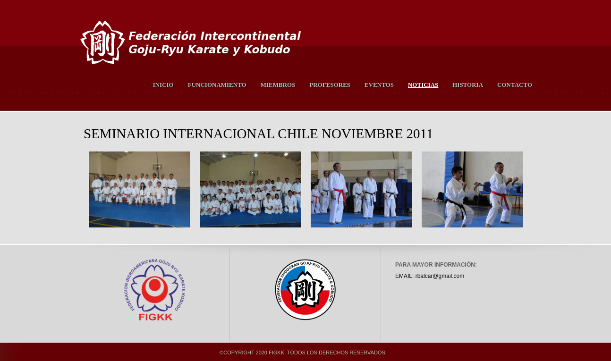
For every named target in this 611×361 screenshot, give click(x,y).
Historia (467, 84)
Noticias (423, 84)
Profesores (329, 84)
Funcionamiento (217, 84)
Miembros (278, 84)
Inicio (163, 84)
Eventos (379, 84)
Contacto (514, 84)
